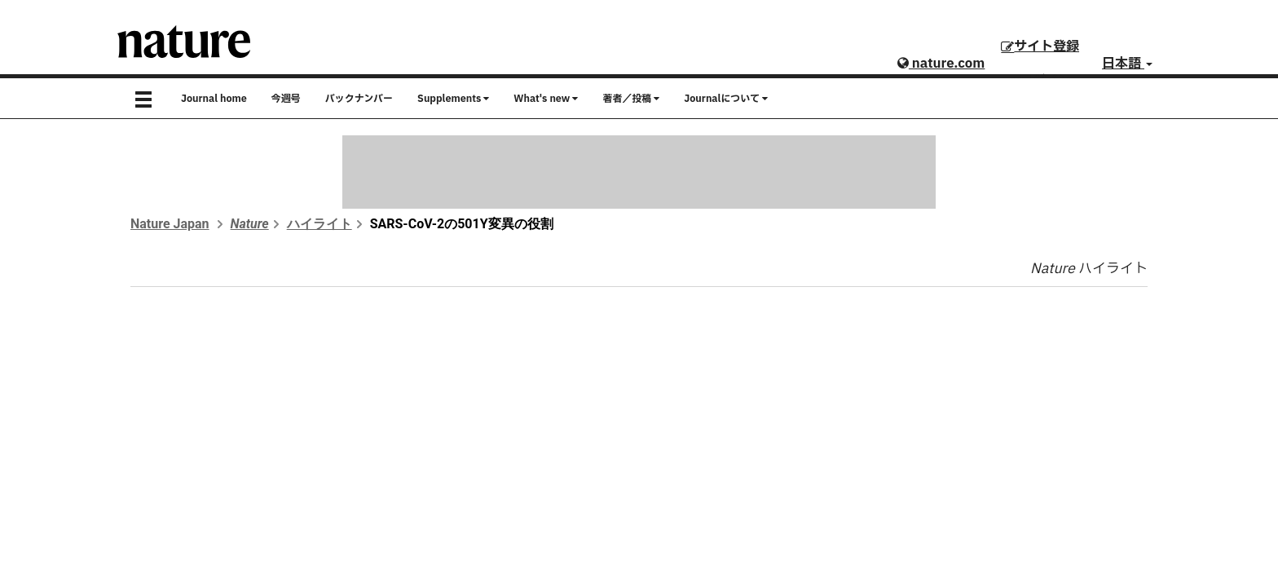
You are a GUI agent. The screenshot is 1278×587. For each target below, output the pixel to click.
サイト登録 (1040, 46)
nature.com (941, 63)
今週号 (286, 98)
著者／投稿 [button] (630, 98)
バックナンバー (359, 98)
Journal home (214, 98)
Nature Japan (169, 224)
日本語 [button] (1127, 63)
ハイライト (319, 224)
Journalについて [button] (726, 98)
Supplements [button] (453, 98)
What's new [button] (545, 98)
